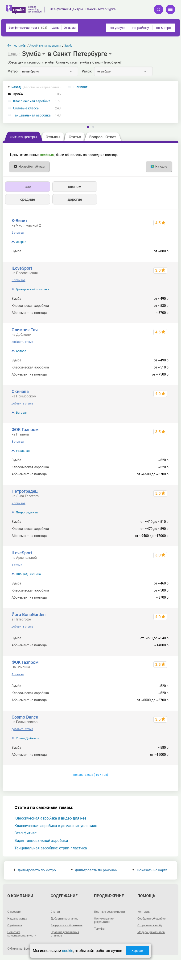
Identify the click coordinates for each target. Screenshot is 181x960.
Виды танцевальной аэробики (41, 840)
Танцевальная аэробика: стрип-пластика (50, 848)
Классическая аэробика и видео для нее (50, 818)
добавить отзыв (22, 342)
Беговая (21, 412)
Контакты (143, 911)
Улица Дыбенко (27, 738)
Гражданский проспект (32, 289)
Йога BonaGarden (28, 614)
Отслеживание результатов (104, 920)
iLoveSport (22, 268)
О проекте (14, 911)
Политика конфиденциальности (21, 934)
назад (36, 87)
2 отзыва (18, 232)
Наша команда (17, 918)
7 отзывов (18, 503)
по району (140, 28)
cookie (67, 950)
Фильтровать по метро (35, 870)
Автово (21, 351)
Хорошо (137, 950)
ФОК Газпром (25, 429)
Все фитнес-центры (27, 27)
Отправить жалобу (149, 925)
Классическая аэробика (31, 101)
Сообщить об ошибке (151, 918)
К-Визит (19, 220)
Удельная (23, 450)
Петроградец (25, 491)
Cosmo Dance (25, 717)
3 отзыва (18, 441)
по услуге (117, 28)
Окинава (20, 391)
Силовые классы (26, 108)
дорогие (75, 199)
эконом (74, 186)
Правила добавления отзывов (65, 934)
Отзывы (70, 27)
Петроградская (27, 512)
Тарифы (99, 928)
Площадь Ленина (28, 574)
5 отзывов (18, 280)
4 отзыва (18, 674)
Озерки (21, 242)
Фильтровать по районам (94, 870)
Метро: (13, 71)
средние (27, 199)
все (28, 186)
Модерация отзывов (151, 932)
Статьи (55, 911)
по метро (163, 28)
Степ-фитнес (25, 833)
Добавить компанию (64, 918)
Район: (87, 71)
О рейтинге (14, 925)
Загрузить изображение (66, 925)
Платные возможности (109, 911)
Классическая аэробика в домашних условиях (55, 826)
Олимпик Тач (24, 329)
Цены (55, 27)
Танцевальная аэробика (32, 115)
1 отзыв (17, 565)
